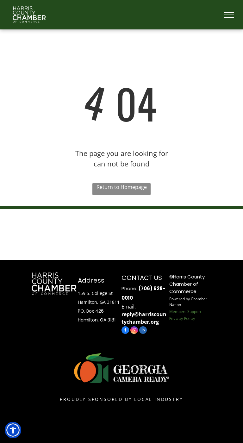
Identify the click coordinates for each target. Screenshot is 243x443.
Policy (189, 318)
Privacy (176, 318)
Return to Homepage (122, 187)
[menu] (229, 15)
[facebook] (125, 330)
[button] (13, 430)
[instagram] (134, 330)
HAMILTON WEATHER (121, 233)
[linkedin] (143, 330)
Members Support (185, 311)
